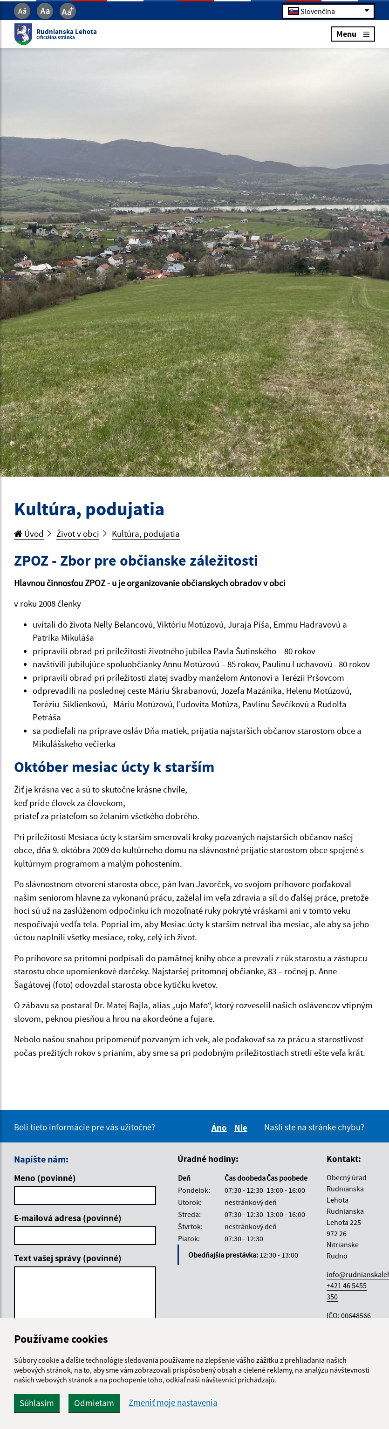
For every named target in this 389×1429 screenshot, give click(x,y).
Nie (242, 1127)
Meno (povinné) (45, 1177)
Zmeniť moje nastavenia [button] (173, 1402)
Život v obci (77, 533)
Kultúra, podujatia (146, 533)
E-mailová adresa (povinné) (68, 1218)
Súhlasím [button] (37, 1402)
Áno (221, 1127)
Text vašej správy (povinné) (68, 1258)
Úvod (29, 533)
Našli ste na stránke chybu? (314, 1127)
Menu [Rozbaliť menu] (352, 33)
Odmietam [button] (94, 1402)
